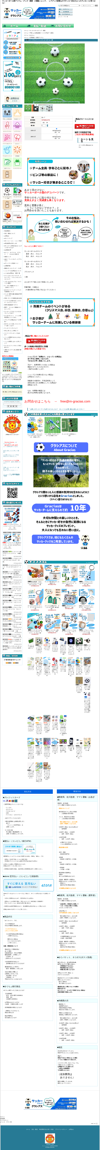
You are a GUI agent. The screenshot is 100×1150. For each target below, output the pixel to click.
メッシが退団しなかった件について (12, 342)
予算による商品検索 (35, 33)
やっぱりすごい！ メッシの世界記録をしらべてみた (12, 316)
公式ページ (10, 866)
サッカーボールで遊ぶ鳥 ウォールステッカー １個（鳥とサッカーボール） (38, 666)
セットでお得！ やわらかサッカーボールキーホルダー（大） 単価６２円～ (34, 427)
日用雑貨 (32, 37)
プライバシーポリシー (61, 1129)
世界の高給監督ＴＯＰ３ (11, 305)
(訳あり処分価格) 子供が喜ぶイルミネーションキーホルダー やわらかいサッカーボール (47, 748)
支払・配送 (35, 1129)
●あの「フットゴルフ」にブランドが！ (13, 260)
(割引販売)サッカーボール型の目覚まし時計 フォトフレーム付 (55, 666)
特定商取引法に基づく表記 (46, 1129)
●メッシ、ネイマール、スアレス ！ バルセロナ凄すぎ (12, 253)
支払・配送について (38, 26)
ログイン (65, 9)
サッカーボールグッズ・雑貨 (37, 30)
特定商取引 (7, 231)
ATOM (16, 663)
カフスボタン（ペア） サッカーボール (87, 643)
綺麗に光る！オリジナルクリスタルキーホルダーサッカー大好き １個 (63, 646)
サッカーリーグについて (11, 328)
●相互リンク (7, 256)
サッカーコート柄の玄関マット (30, 643)
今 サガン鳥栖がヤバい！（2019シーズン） (11, 286)
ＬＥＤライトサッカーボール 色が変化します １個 (63, 745)
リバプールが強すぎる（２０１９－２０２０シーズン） (12, 301)
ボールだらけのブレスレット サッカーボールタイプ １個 (12, 567)
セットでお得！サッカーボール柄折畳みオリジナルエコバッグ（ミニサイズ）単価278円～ (63, 725)
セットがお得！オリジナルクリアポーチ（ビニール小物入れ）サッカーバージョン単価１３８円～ (30, 749)
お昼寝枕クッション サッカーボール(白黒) (79, 644)
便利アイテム (39, 37)
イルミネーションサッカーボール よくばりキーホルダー (55, 644)
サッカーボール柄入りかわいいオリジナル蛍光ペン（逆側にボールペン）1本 (47, 666)
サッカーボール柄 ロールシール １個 (52, 622)
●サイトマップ (8, 238)
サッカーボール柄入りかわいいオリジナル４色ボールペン (30, 770)
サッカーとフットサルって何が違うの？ (12, 346)
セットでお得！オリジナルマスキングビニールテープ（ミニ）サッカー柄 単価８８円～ (38, 772)
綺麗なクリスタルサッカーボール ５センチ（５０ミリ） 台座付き (12, 583)
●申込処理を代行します (10, 243)
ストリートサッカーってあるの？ (12, 334)
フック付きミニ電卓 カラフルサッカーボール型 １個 (55, 722)
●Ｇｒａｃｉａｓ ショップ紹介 (13, 241)
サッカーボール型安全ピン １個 (70, 426)
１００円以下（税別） (48, 33)
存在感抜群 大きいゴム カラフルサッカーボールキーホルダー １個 (34, 575)
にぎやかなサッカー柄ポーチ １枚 (69, 598)
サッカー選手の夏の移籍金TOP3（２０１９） (13, 294)
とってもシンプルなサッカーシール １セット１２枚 (12, 602)
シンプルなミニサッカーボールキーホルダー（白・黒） (12, 560)
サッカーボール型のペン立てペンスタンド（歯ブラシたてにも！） (87, 666)
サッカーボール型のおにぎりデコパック (30, 663)
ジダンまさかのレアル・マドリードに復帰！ (12, 282)
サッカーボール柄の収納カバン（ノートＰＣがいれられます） (30, 723)
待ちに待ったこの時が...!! (11, 330)
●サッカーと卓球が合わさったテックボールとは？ (13, 246)
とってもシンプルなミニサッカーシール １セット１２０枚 (12, 609)
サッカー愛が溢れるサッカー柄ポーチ (16, 539)
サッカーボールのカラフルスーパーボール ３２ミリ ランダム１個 (12, 590)
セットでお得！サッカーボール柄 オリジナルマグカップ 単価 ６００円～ (71, 666)
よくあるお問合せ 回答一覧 (12, 273)
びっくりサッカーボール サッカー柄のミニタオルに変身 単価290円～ (12, 648)
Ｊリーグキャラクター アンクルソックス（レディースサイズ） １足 (12, 518)
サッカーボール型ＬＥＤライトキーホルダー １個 (63, 664)
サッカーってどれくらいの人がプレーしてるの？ (12, 312)
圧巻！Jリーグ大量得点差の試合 (13, 298)
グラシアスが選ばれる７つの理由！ (12, 320)
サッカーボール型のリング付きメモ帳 (87, 683)
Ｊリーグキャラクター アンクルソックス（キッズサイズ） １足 (7, 541)
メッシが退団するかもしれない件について (12, 338)
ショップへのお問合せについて (12, 271)
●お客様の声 (7, 250)
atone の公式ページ (12, 909)
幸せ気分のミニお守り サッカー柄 (87, 744)
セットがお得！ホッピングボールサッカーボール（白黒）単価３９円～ (47, 771)
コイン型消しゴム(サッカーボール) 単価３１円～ (52, 426)
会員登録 (65, 12)
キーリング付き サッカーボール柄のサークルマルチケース (39, 645)
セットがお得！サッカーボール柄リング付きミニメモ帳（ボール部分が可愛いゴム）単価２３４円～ (87, 702)
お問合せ (62, 26)
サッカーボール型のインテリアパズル (47, 643)
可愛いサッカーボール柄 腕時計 (71, 744)
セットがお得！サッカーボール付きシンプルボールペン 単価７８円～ (12, 641)
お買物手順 (7, 266)
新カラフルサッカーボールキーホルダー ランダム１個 (55, 746)
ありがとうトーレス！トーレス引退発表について (12, 290)
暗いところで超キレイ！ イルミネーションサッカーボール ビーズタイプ (71, 646)
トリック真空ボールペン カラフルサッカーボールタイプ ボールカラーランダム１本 (38, 724)
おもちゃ (32, 35)
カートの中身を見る (12, 386)
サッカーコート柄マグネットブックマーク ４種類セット (12, 553)
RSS (8, 663)
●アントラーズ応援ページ (11, 263)
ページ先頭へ (94, 1123)
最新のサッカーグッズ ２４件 (12, 268)
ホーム (14, 26)
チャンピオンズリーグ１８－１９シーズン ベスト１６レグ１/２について (13, 277)
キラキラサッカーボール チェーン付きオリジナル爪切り (79, 685)
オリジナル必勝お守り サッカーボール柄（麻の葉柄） (52, 599)
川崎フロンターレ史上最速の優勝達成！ (12, 350)
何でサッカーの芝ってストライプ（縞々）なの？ (12, 324)
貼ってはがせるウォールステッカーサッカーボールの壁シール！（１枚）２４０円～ (79, 748)
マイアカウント (65, 14)
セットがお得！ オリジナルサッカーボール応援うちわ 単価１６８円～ (38, 747)
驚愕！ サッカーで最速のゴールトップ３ (12, 308)
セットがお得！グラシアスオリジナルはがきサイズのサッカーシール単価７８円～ (12, 375)
